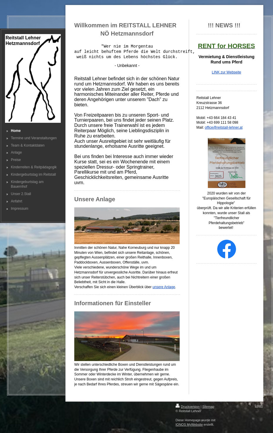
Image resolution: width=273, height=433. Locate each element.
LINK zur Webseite (226, 72)
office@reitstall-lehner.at (224, 127)
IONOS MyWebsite (189, 424)
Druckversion (188, 406)
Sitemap (208, 406)
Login (259, 405)
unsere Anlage (164, 287)
